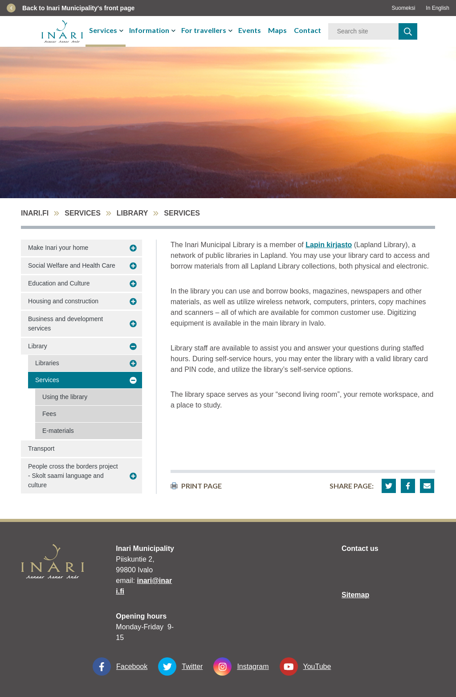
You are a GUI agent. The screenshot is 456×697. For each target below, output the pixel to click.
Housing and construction (63, 301)
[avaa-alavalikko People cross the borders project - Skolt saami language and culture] (133, 476)
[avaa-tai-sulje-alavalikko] (122, 30)
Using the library (64, 396)
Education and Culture (59, 283)
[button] (389, 486)
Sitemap (355, 595)
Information (149, 30)
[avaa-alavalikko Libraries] (133, 363)
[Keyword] (363, 31)
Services (103, 30)
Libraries (47, 363)
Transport (41, 448)
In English (437, 8)
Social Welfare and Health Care (71, 265)
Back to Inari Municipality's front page (78, 8)
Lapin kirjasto (328, 245)
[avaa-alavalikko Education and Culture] (133, 283)
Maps (277, 30)
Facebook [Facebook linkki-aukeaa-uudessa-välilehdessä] (120, 666)
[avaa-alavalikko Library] (133, 346)
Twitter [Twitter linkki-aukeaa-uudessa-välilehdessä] (180, 666)
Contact (307, 30)
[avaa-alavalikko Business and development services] (133, 324)
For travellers (203, 30)
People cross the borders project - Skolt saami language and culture (73, 476)
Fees (49, 413)
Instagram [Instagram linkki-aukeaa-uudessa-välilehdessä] (241, 666)
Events (249, 30)
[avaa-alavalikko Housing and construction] (133, 301)
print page (196, 485)
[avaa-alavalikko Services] (133, 380)
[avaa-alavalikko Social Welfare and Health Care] (133, 265)
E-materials (58, 430)
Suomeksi (403, 8)
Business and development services (65, 323)
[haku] (408, 31)
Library (132, 213)
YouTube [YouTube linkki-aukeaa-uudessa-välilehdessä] (305, 666)
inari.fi (35, 213)
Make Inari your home (58, 247)
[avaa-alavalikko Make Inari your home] (133, 248)
